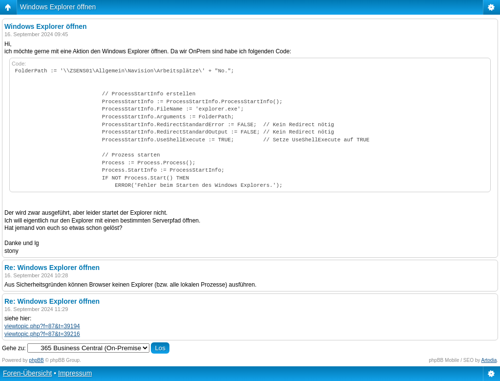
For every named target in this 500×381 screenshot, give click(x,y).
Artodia (489, 360)
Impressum (75, 373)
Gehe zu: (14, 348)
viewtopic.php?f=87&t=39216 (42, 334)
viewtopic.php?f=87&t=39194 (42, 326)
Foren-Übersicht (27, 373)
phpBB (36, 360)
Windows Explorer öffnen (58, 7)
